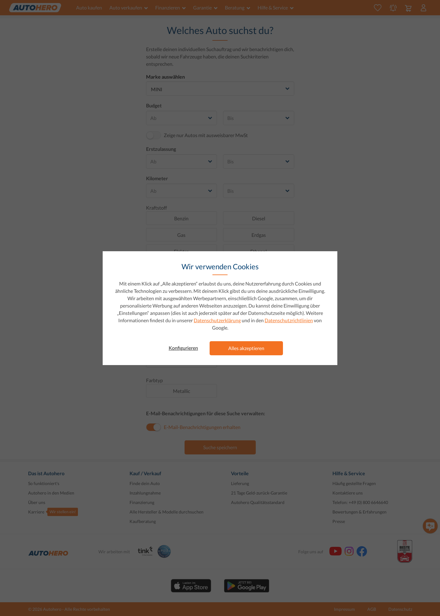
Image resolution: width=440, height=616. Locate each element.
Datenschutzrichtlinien (289, 320)
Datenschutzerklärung (217, 320)
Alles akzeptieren (246, 348)
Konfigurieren (183, 348)
